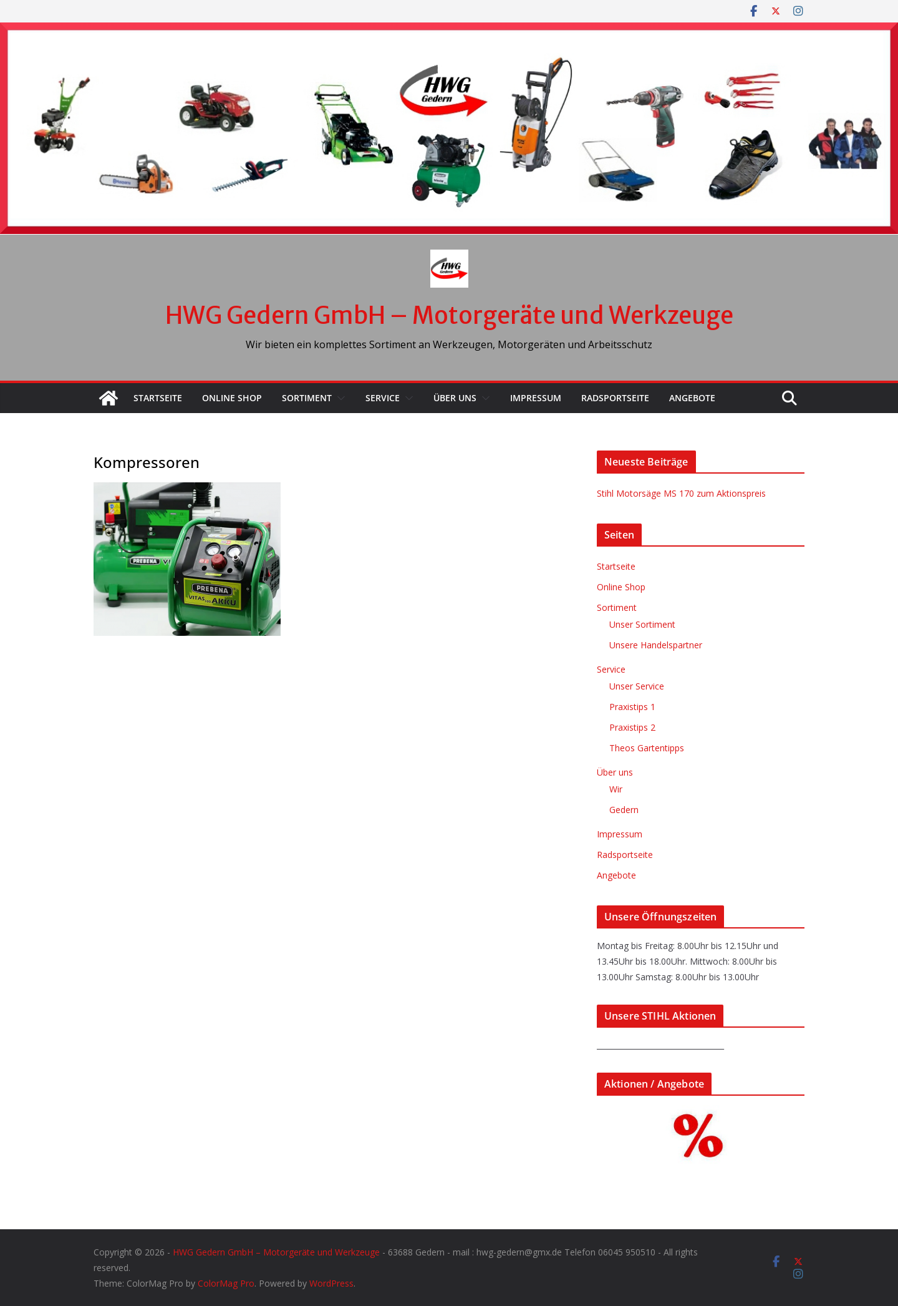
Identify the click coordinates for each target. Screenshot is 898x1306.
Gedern (624, 810)
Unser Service (636, 686)
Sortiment (307, 398)
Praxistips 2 (632, 727)
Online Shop (232, 398)
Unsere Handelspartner (655, 645)
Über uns (454, 398)
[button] (338, 398)
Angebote (692, 398)
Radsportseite (615, 398)
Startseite (157, 398)
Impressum (535, 398)
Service (382, 398)
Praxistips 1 (632, 707)
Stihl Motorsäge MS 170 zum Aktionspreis (681, 493)
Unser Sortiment (642, 624)
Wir (615, 789)
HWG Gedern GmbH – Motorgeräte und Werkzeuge (449, 315)
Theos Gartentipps (646, 748)
